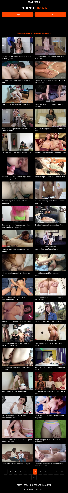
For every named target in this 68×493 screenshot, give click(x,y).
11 (56, 472)
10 (50, 472)
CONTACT (47, 485)
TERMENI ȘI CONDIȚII (32, 485)
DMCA (19, 485)
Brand (33, 7)
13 (34, 477)
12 (62, 472)
